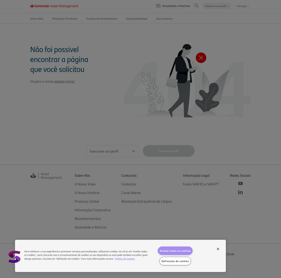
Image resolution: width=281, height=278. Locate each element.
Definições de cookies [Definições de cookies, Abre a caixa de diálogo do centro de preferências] (175, 261)
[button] (14, 257)
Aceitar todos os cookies (175, 251)
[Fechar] (218, 249)
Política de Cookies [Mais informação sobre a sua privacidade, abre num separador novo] (125, 258)
